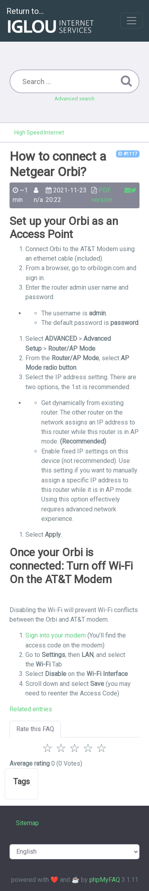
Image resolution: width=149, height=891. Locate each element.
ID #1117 (127, 154)
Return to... (51, 21)
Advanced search (74, 99)
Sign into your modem (55, 635)
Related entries (31, 709)
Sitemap (27, 823)
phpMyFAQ (104, 879)
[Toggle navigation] (131, 21)
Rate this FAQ (35, 729)
